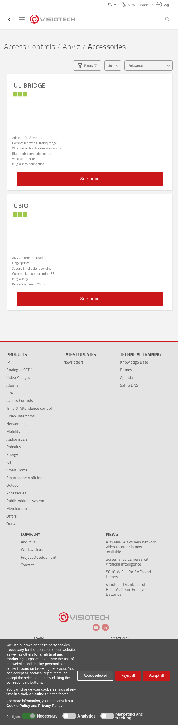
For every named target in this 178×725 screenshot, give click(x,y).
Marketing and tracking (129, 716)
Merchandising (19, 508)
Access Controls (29, 46)
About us (28, 541)
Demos (126, 369)
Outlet (11, 523)
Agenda (126, 377)
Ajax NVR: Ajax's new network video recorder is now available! (131, 546)
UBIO (21, 206)
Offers (11, 516)
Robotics (13, 446)
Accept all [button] (156, 675)
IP (8, 362)
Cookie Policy (18, 706)
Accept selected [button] (95, 675)
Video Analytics (19, 377)
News (112, 534)
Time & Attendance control (29, 408)
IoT (8, 462)
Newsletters (73, 362)
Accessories (16, 492)
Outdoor (13, 485)
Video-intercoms (20, 416)
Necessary (46, 716)
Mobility (13, 431)
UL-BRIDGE (29, 85)
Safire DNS (129, 385)
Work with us (32, 549)
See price (90, 178)
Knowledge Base (134, 362)
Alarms (12, 385)
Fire (9, 393)
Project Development (38, 557)
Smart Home (17, 470)
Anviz (71, 46)
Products (16, 354)
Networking (16, 423)
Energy (12, 454)
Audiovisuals (17, 439)
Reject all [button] (128, 675)
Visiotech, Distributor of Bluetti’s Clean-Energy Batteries (125, 589)
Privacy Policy (50, 706)
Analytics (85, 716)
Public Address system (25, 500)
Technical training (140, 354)
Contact (27, 564)
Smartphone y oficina (24, 477)
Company (30, 534)
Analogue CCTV (19, 369)
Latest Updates (79, 354)
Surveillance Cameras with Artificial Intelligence (128, 562)
